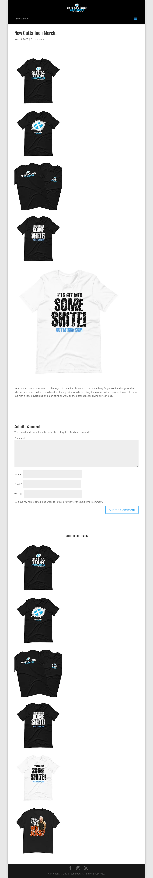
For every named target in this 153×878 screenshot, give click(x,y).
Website (18, 494)
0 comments (37, 39)
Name (18, 474)
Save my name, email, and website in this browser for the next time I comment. (60, 501)
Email (18, 484)
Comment (20, 438)
